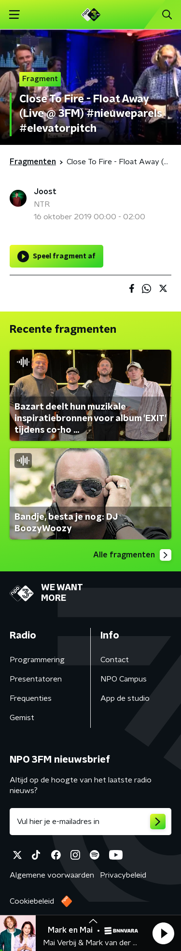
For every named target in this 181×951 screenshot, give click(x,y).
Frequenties (31, 698)
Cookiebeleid (32, 901)
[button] (163, 933)
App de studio (125, 698)
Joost (45, 192)
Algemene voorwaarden (52, 875)
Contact (114, 660)
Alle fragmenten (132, 555)
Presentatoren (36, 679)
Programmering (37, 660)
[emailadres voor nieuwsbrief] (90, 821)
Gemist (22, 718)
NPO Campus (123, 679)
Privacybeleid (123, 875)
